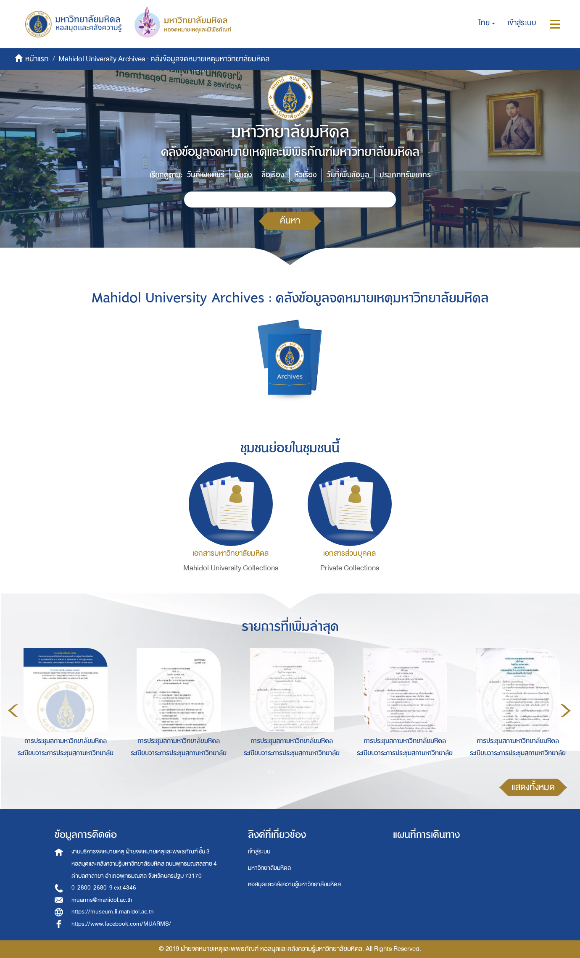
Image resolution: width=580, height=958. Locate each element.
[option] (63, 709)
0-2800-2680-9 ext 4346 (103, 887)
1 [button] (270, 771)
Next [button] (565, 710)
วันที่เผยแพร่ (205, 174)
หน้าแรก (37, 59)
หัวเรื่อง (305, 174)
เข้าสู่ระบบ (259, 851)
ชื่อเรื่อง (273, 174)
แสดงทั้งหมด (533, 787)
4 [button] (308, 771)
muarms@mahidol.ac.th (101, 900)
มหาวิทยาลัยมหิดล (269, 868)
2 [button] (283, 771)
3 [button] (296, 771)
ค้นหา (290, 220)
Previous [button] (13, 710)
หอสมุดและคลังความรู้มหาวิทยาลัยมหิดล (294, 884)
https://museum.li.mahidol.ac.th (112, 911)
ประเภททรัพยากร (405, 174)
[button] (486, 23)
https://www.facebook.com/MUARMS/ (121, 924)
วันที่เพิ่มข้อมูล (348, 174)
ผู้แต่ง (243, 174)
